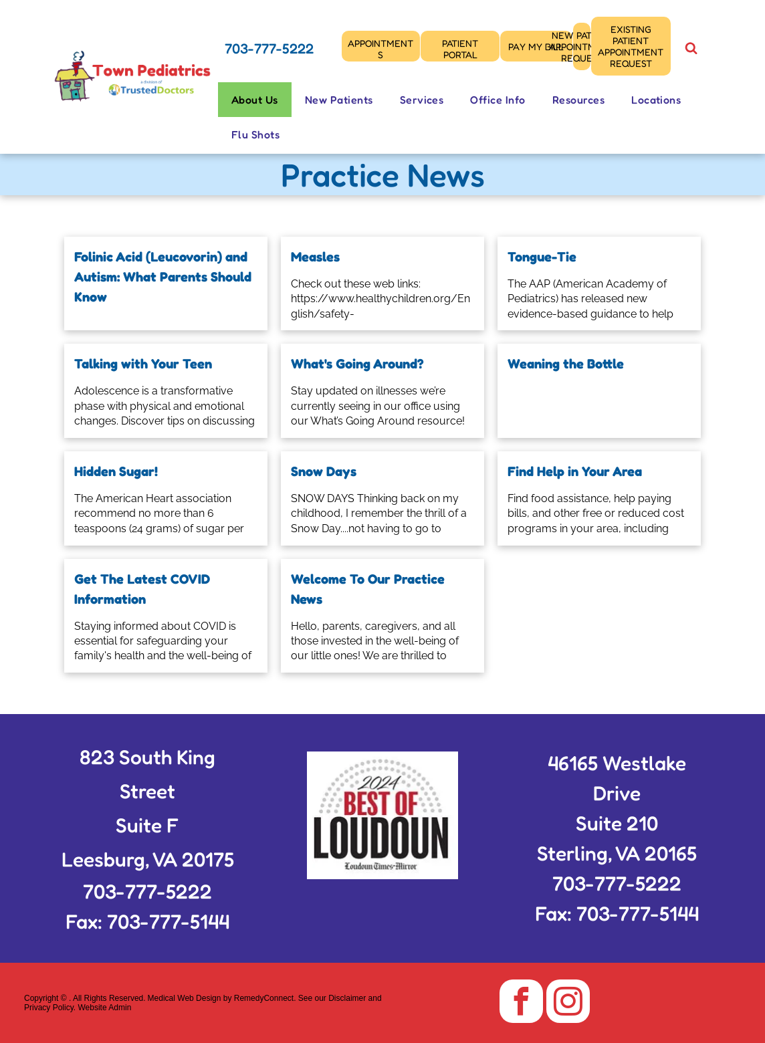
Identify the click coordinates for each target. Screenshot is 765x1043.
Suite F (147, 825)
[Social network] (690, 49)
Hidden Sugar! (116, 471)
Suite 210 (617, 823)
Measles (315, 257)
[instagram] (568, 1002)
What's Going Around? (357, 364)
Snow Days (323, 471)
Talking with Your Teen (143, 364)
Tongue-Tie (542, 257)
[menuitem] (255, 99)
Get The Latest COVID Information (142, 589)
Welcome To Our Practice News (368, 589)
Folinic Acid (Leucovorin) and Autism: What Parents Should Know (162, 277)
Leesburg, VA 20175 (148, 859)
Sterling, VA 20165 (617, 853)
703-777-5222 (269, 48)
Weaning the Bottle (566, 364)
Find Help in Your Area (575, 471)
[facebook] (521, 1002)
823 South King (147, 757)
